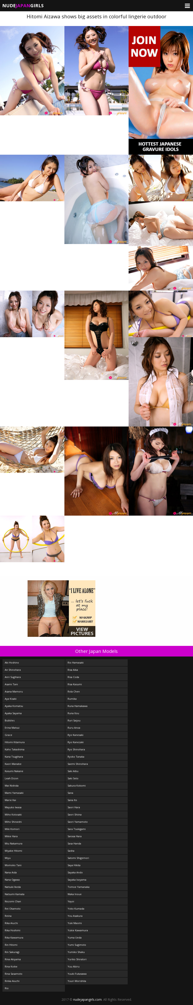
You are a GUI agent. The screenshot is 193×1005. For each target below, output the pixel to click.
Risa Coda (73, 677)
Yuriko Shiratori (77, 959)
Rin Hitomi (11, 944)
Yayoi (71, 901)
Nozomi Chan (13, 901)
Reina (8, 915)
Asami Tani (11, 684)
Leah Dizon (11, 778)
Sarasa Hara (75, 836)
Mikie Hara (11, 836)
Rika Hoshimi (12, 930)
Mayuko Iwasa (13, 807)
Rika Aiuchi (11, 923)
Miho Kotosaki (13, 814)
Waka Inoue (75, 894)
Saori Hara (74, 807)
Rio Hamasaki (76, 662)
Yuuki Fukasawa (77, 973)
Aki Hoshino (12, 662)
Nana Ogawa (12, 879)
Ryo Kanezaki (76, 742)
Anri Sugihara (13, 677)
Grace (8, 735)
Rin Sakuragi (12, 952)
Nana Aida (11, 872)
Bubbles (9, 720)
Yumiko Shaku (76, 952)
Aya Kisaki (10, 698)
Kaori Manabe (13, 764)
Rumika (72, 698)
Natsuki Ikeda (13, 887)
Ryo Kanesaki (75, 735)
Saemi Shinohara (78, 764)
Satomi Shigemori (78, 858)
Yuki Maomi (75, 923)
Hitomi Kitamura (15, 742)
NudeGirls (23, 5)
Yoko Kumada (76, 908)
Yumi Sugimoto (77, 944)
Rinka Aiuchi (12, 981)
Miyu (8, 858)
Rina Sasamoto (13, 973)
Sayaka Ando (75, 872)
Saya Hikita (74, 865)
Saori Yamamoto (78, 821)
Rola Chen (74, 691)
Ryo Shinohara (76, 749)
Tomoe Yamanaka (78, 887)
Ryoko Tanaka (76, 756)
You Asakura (75, 915)
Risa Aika (73, 669)
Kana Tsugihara (14, 756)
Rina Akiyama (13, 959)
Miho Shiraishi (13, 821)
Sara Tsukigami (77, 829)
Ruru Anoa (74, 727)
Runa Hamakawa (77, 706)
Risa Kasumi (75, 684)
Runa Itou (73, 713)
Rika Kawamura (14, 937)
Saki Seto (73, 778)
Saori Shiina (75, 814)
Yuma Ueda (75, 937)
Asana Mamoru (14, 691)
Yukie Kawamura (78, 930)
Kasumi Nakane (14, 771)
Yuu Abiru (74, 966)
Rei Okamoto (13, 908)
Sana (70, 792)
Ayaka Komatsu (14, 706)
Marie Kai (10, 800)
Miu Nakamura (13, 843)
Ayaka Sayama (13, 713)
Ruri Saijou (74, 720)
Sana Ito (72, 800)
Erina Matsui (12, 727)
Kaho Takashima (14, 749)
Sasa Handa (74, 843)
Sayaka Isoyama (77, 879)
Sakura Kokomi (77, 785)
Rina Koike (11, 966)
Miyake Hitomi (13, 850)
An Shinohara (13, 669)
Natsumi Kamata (14, 894)
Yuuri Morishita (77, 981)
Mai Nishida (12, 785)
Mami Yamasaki (14, 792)
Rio (7, 988)
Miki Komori (12, 829)
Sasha (71, 850)
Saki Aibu (73, 771)
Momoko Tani (13, 865)
